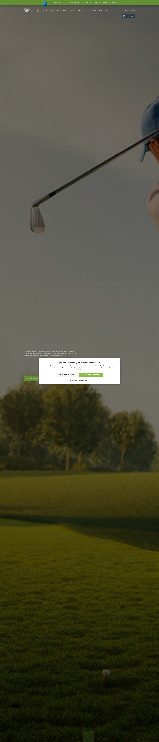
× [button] (118, 360)
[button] (79, 380)
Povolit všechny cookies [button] (91, 375)
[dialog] (79, 371)
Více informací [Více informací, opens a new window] (82, 370)
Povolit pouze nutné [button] (66, 375)
